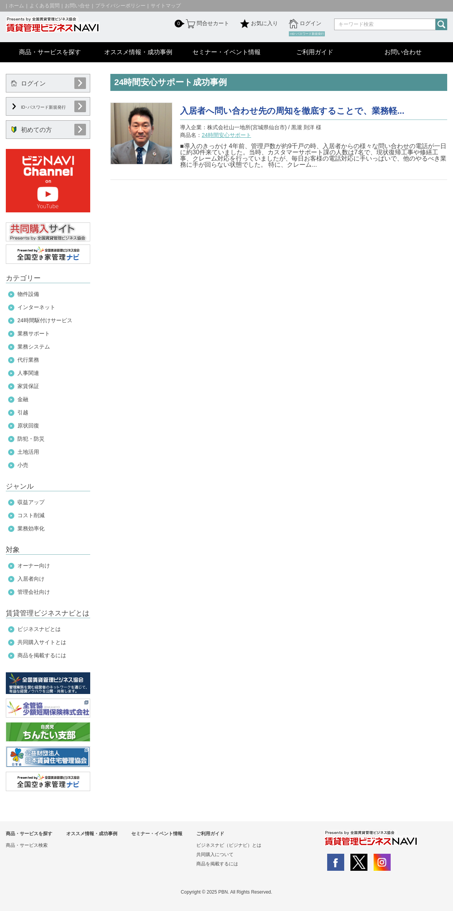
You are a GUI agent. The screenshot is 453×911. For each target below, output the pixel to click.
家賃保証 (28, 386)
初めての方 (31, 129)
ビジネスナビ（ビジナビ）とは (228, 845)
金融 (22, 399)
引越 (22, 412)
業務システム (33, 347)
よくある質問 (44, 6)
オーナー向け (33, 565)
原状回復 (28, 425)
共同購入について (214, 854)
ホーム (16, 6)
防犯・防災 (31, 439)
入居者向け (31, 579)
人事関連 (28, 373)
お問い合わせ (403, 52)
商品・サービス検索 (27, 845)
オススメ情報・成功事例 (138, 52)
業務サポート (33, 333)
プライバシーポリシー (120, 6)
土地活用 (28, 452)
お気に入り (259, 23)
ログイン (305, 23)
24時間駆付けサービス (44, 320)
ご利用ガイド (314, 52)
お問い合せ (77, 6)
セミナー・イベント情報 (226, 52)
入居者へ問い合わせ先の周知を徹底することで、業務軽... (292, 111)
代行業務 (28, 360)
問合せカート (206, 23)
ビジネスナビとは (39, 629)
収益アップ (31, 502)
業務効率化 (31, 528)
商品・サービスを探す (50, 52)
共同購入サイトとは (41, 642)
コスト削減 (31, 515)
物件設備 (28, 294)
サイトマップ (166, 6)
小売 (22, 465)
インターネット (36, 307)
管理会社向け (33, 592)
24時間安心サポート (226, 135)
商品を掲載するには (41, 655)
